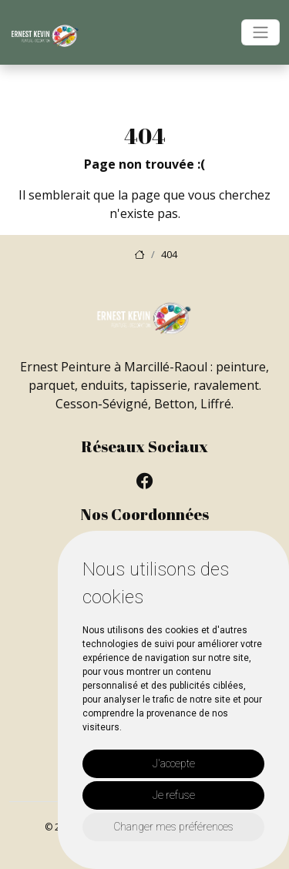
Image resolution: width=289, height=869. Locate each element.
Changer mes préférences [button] (173, 826)
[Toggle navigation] (260, 32)
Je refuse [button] (174, 795)
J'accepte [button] (174, 763)
